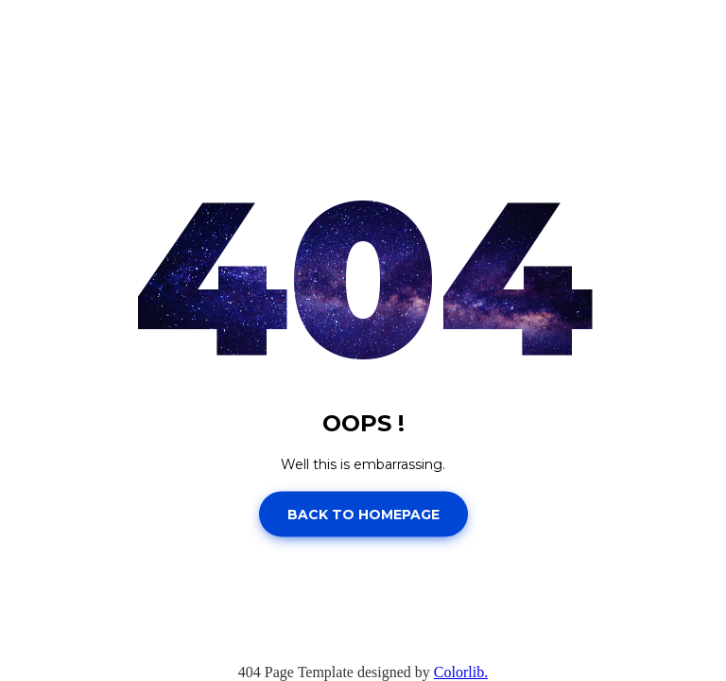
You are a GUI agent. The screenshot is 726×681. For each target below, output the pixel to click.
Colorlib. (461, 672)
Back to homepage (363, 513)
